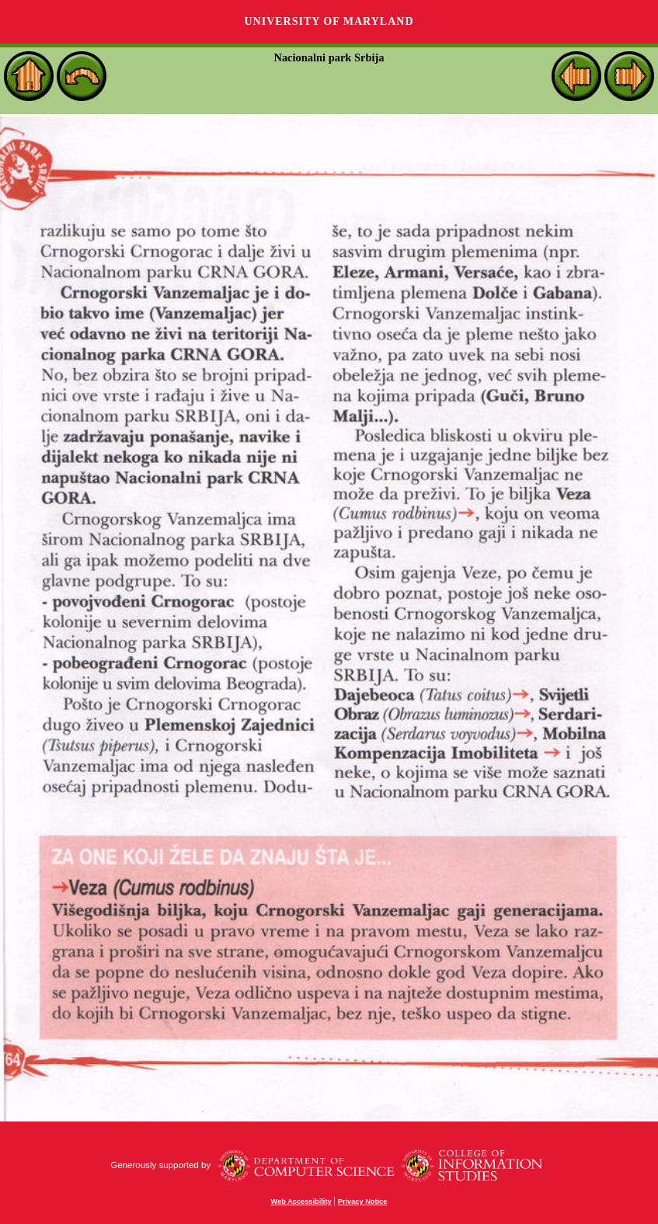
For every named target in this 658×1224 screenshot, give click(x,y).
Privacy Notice (363, 1201)
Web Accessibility (301, 1201)
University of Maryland (328, 21)
